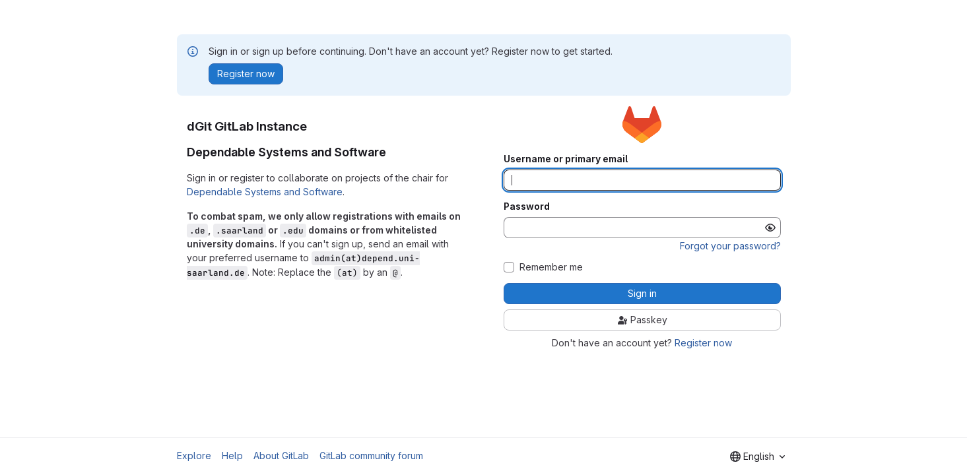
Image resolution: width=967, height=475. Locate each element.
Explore (194, 455)
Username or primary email (566, 159)
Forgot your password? (730, 245)
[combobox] (757, 456)
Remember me (551, 267)
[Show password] (770, 227)
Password (527, 206)
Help (232, 455)
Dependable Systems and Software (265, 191)
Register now (703, 342)
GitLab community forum (371, 455)
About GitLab (281, 455)
